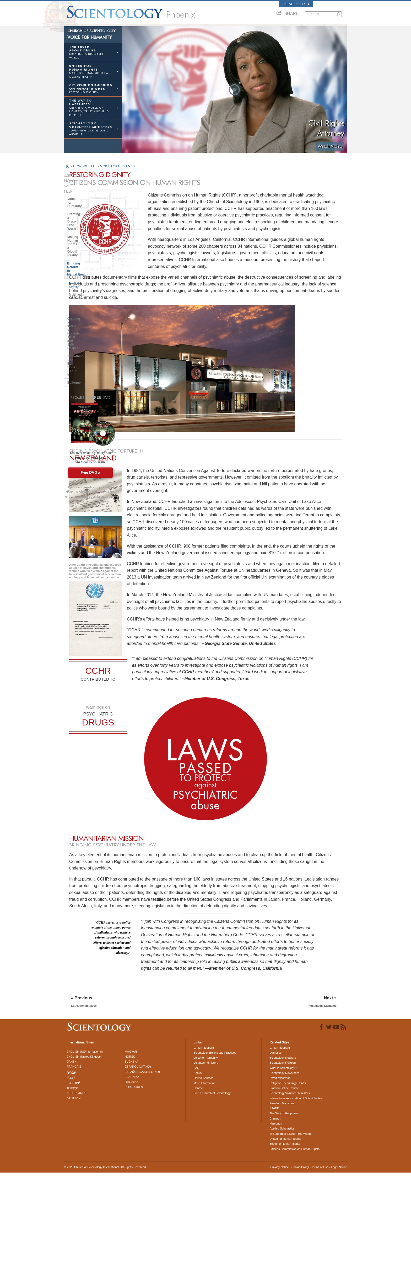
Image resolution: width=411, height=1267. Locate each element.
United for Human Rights (285, 1233)
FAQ (313, 29)
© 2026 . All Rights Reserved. (105, 1261)
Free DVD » (90, 367)
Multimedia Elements (83, 241)
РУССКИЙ (73, 1177)
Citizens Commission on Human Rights (294, 1243)
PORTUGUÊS (134, 1181)
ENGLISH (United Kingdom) (84, 1151)
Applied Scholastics (281, 1223)
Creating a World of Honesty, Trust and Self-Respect (88, 259)
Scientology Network (282, 1152)
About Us (88, 29)
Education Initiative (82, 249)
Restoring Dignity (81, 233)
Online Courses (203, 1172)
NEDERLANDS (76, 1187)
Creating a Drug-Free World (87, 205)
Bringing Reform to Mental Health (92, 224)
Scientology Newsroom (284, 1167)
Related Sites (297, 4)
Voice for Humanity (81, 197)
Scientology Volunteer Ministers (289, 1187)
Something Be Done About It (92, 270)
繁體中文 (72, 1182)
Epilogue (74, 277)
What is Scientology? (183, 29)
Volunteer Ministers (277, 29)
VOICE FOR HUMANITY (117, 174)
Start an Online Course (284, 1182)
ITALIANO (131, 1176)
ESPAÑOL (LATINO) (138, 1161)
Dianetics (275, 1147)
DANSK (72, 1156)
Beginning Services (230, 29)
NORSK (130, 1151)
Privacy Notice (279, 1261)
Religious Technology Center (287, 1177)
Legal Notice (339, 1261)
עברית (71, 1167)
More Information (204, 1177)
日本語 (71, 1172)
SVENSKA (131, 1156)
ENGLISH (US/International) (85, 1146)
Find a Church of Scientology (211, 1187)
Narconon (275, 1218)
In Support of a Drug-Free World (290, 1228)
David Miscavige (279, 1172)
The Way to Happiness (284, 1208)
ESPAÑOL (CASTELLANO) (142, 1166)
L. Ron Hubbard (135, 29)
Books (336, 29)
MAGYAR (131, 1146)
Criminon (275, 1213)
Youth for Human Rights (284, 1238)
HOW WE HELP (85, 174)
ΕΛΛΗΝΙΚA (132, 1171)
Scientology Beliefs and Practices (214, 1147)
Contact (198, 1182)
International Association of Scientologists (295, 1192)
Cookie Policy (300, 1261)
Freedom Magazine (281, 1197)
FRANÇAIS (74, 1161)
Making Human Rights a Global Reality (90, 214)
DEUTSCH (73, 1192)
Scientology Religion (282, 1157)
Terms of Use (319, 1261)
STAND (274, 1203)
